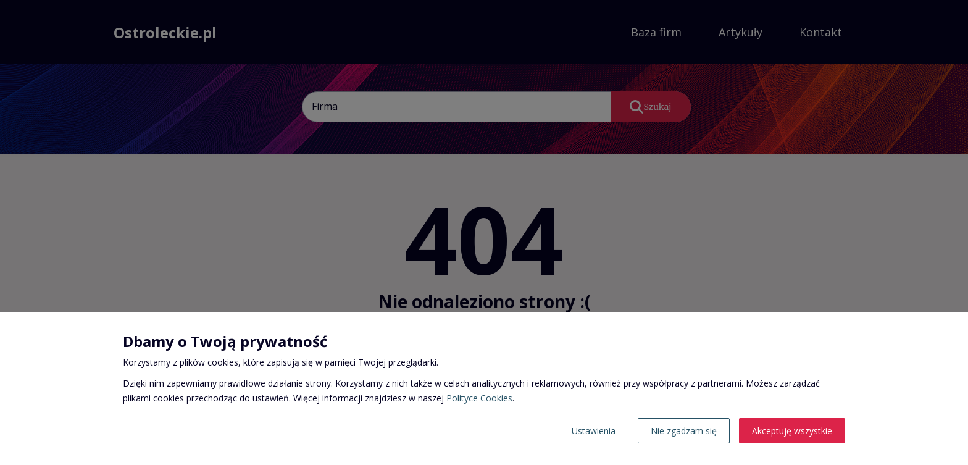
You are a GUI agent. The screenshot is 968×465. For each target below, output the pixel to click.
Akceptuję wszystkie (792, 431)
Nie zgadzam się (684, 431)
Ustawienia (593, 431)
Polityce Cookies (479, 398)
